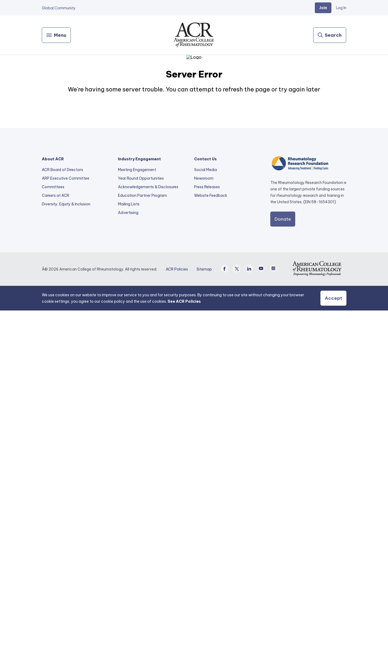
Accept (333, 639)
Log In (341, 8)
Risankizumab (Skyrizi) (297, 105)
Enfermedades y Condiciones (303, 146)
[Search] (329, 35)
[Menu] (56, 35)
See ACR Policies (184, 641)
